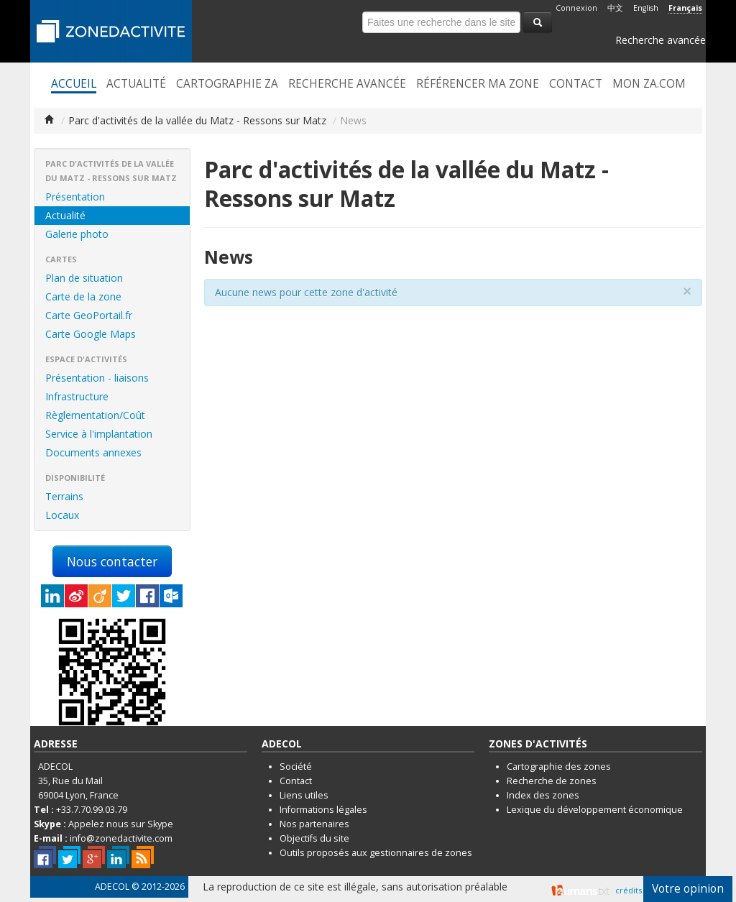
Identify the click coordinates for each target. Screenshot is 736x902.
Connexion (576, 8)
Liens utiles (304, 795)
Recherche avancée (660, 40)
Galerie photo (77, 234)
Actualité (136, 84)
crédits (628, 890)
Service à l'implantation (98, 434)
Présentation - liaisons (97, 378)
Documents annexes (93, 452)
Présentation (75, 196)
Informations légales (323, 810)
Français (685, 8)
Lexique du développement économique (595, 810)
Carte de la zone (83, 296)
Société (296, 766)
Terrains (64, 496)
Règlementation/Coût (95, 415)
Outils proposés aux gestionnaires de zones (376, 853)
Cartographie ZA (227, 84)
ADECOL (112, 886)
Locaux (62, 515)
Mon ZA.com (649, 84)
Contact (575, 84)
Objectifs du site (314, 838)
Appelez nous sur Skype (120, 824)
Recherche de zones (552, 781)
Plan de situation (84, 278)
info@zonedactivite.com (121, 838)
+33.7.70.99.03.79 (91, 810)
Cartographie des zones (559, 766)
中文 (615, 8)
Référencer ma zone (477, 84)
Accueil (73, 84)
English (645, 8)
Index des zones (543, 795)
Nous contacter (112, 561)
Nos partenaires (314, 824)
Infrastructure (77, 396)
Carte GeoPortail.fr (88, 315)
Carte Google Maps (90, 334)
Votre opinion (688, 888)
